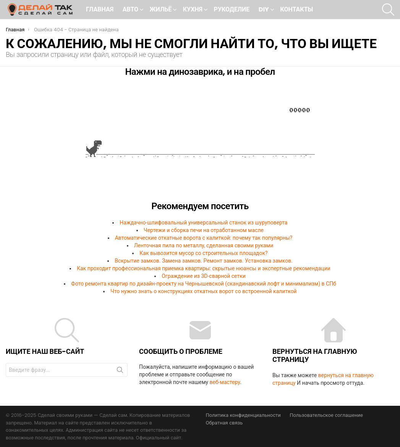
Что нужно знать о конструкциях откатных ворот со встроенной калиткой (203, 291)
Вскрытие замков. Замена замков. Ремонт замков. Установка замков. (204, 261)
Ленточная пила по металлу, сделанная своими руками (204, 245)
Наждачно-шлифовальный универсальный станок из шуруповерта (203, 222)
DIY (264, 10)
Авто (130, 10)
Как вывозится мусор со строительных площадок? (203, 253)
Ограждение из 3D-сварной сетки (204, 276)
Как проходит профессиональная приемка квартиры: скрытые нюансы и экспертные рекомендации (203, 268)
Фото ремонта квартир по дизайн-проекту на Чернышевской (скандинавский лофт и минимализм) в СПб (203, 284)
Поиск (120, 371)
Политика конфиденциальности (243, 415)
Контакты (296, 9)
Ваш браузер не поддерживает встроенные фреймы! (200, 141)
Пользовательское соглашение (326, 415)
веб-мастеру (224, 382)
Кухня (192, 10)
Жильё (161, 10)
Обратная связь (224, 423)
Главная (99, 9)
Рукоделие (232, 9)
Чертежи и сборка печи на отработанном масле (204, 230)
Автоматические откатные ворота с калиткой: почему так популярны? (204, 238)
